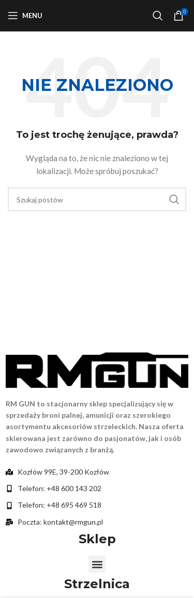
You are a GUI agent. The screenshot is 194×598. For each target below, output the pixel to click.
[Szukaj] (157, 15)
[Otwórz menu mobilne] (25, 15)
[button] (97, 564)
